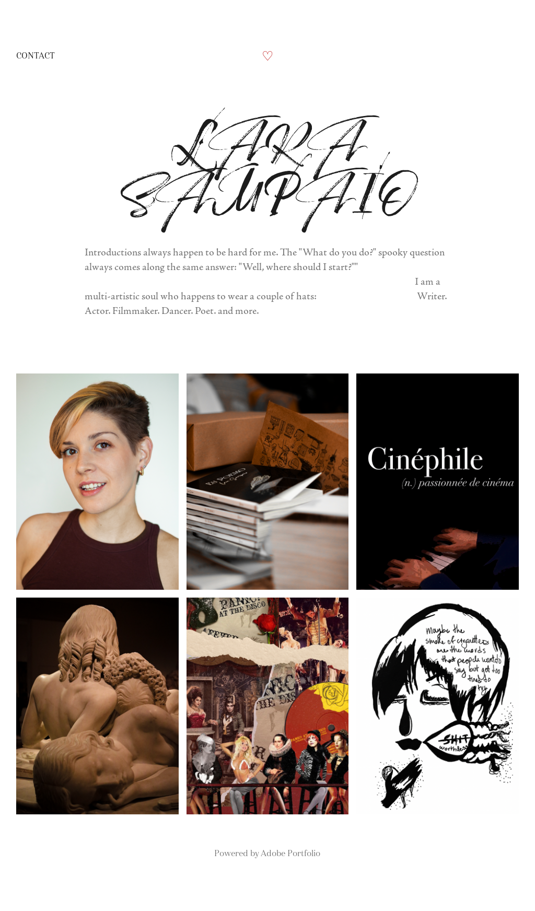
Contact (35, 55)
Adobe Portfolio (290, 853)
